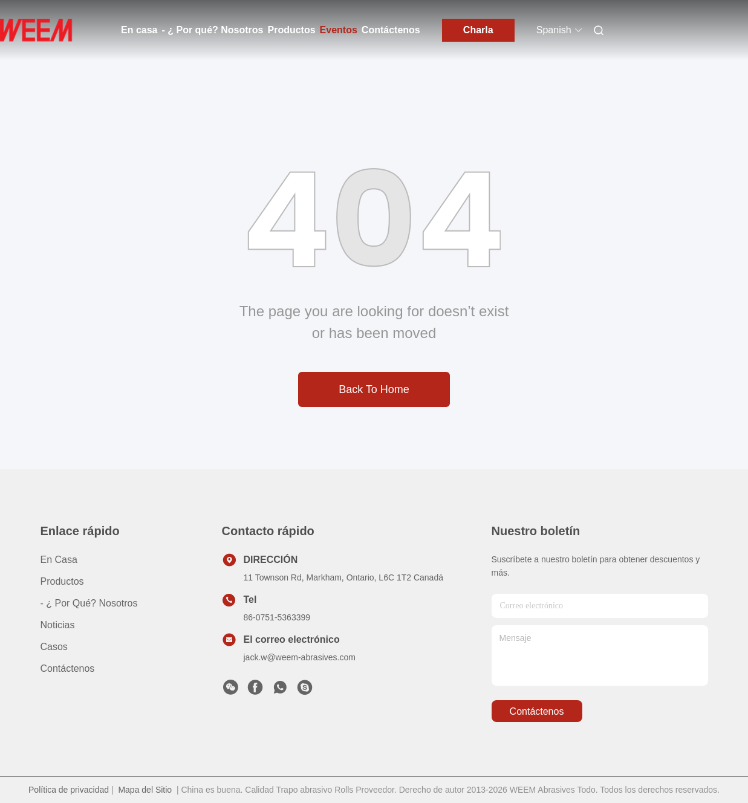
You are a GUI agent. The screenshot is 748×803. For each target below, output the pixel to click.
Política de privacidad (68, 790)
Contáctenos (391, 30)
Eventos (338, 30)
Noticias (58, 625)
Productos (291, 30)
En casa (139, 30)
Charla (478, 30)
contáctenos (537, 711)
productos (62, 581)
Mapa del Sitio (145, 790)
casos (54, 647)
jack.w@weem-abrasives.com (300, 657)
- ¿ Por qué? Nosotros (212, 30)
